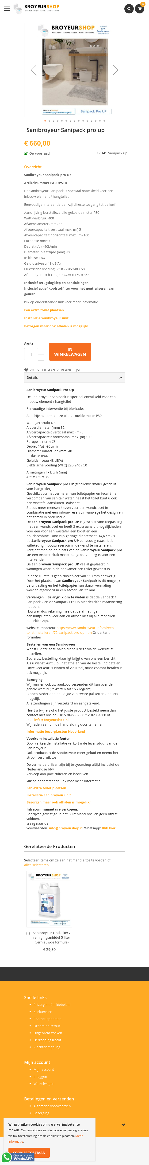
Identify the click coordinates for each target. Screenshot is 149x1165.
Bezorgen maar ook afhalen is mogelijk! (56, 326)
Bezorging (41, 1113)
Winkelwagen (44, 1083)
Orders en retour (47, 1026)
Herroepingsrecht (47, 1040)
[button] (33, 70)
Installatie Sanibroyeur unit (46, 318)
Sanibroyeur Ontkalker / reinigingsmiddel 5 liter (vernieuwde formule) (51, 937)
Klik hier (108, 828)
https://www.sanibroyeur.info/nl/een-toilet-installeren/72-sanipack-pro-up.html (71, 630)
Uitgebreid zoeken (48, 1033)
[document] (49, 1140)
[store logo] (32, 9)
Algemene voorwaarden (52, 1106)
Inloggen (40, 1076)
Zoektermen (43, 1011)
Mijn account (44, 1069)
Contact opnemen (47, 1019)
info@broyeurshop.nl (51, 719)
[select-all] (36, 865)
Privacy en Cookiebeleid (52, 1004)
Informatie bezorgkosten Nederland (56, 731)
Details (32, 377)
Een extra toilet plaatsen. (44, 310)
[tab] (74, 377)
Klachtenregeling (47, 1047)
